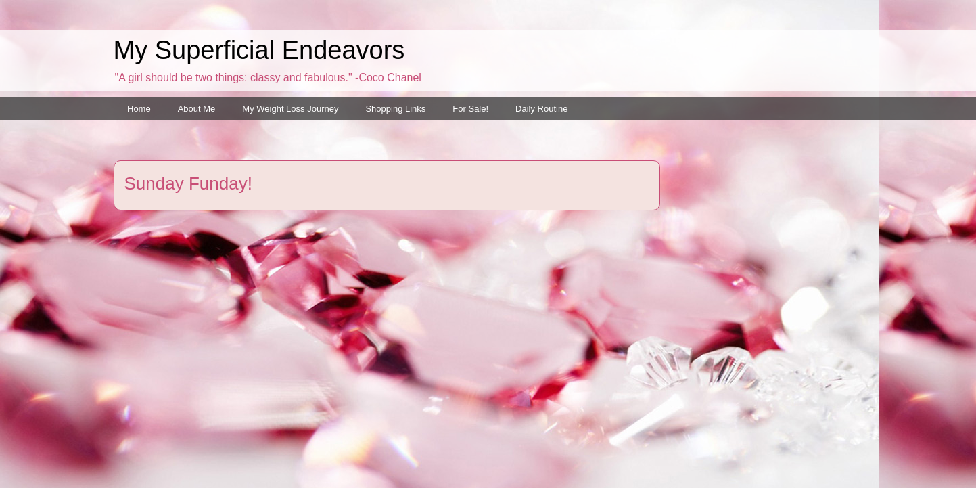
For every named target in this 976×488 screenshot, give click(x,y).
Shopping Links (395, 109)
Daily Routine (541, 109)
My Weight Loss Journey (290, 109)
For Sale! (470, 109)
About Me (197, 109)
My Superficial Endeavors (259, 50)
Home (139, 109)
